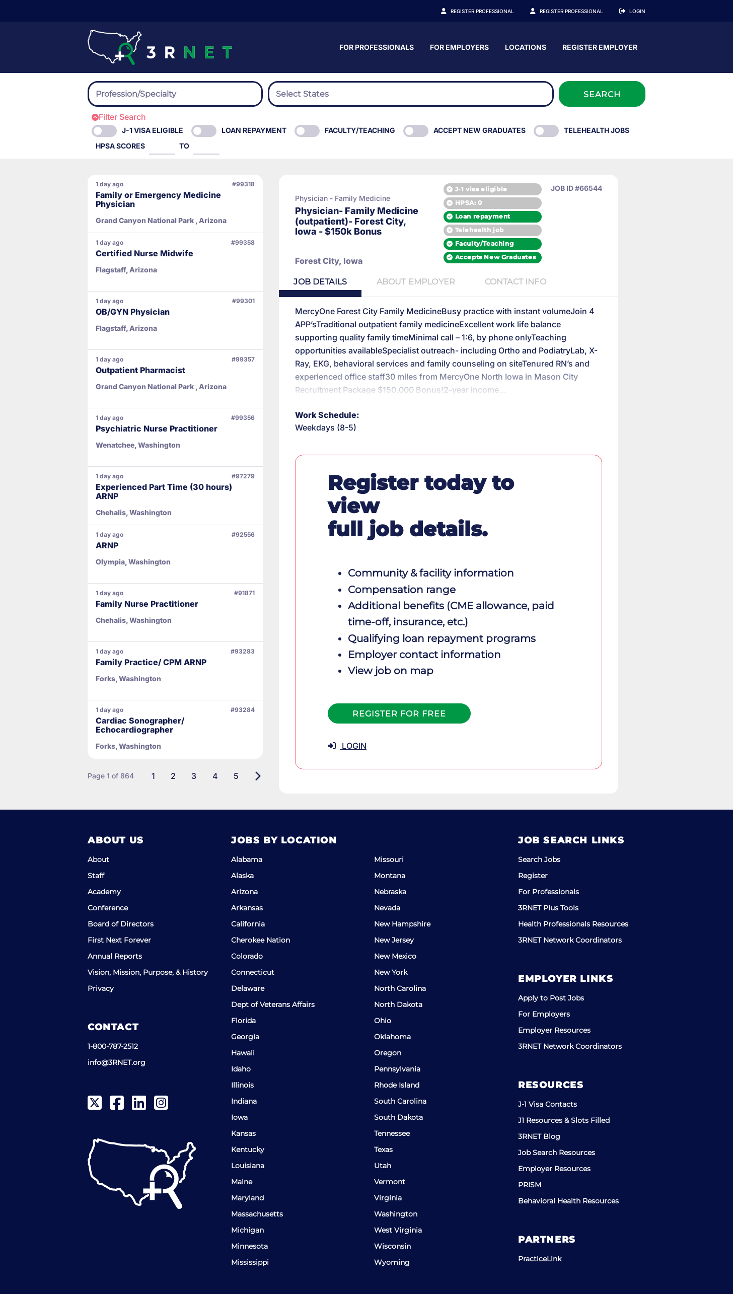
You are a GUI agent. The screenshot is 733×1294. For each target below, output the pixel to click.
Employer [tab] (420, 282)
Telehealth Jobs (596, 130)
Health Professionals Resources (573, 923)
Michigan (247, 1229)
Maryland (247, 1197)
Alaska (242, 875)
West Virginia (398, 1229)
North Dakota (398, 1004)
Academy (104, 891)
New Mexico (395, 955)
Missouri (389, 859)
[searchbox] (151, 94)
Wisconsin (392, 1245)
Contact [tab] (522, 282)
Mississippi (250, 1261)
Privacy (101, 987)
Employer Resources (554, 1029)
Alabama (246, 859)
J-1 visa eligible (509, 188)
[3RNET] (160, 47)
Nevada (387, 907)
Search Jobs (539, 859)
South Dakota (398, 1116)
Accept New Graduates (479, 130)
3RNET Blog (539, 1135)
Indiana (244, 1100)
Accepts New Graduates (523, 257)
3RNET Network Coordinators (570, 939)
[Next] (257, 776)
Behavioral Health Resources (568, 1200)
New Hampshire (402, 923)
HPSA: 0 (496, 202)
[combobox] (175, 94)
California (248, 923)
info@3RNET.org (116, 1061)
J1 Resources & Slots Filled (564, 1119)
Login (637, 11)
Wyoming (392, 1261)
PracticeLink (539, 1258)
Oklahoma (392, 1036)
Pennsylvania (397, 1068)
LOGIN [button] (347, 723)
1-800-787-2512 (113, 1045)
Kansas (243, 1132)
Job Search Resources (556, 1152)
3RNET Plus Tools (548, 907)
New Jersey (394, 939)
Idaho (241, 1068)
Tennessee (392, 1132)
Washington (395, 1213)
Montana (389, 875)
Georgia (245, 1036)
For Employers (558, 47)
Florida (243, 1020)
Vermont (389, 1181)
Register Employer (577, 11)
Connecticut (252, 971)
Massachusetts (257, 1213)
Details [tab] (321, 282)
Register (533, 875)
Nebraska (390, 891)
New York (390, 971)
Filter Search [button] (119, 117)
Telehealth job (507, 230)
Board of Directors (121, 923)
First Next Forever (119, 939)
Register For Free (399, 691)
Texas (383, 1149)
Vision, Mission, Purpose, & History (148, 971)
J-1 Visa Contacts (547, 1103)
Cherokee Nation (260, 939)
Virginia (388, 1197)
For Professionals (475, 47)
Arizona (244, 891)
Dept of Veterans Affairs (273, 1004)
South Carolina (400, 1100)
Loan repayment (510, 216)
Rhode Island (396, 1084)
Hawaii (243, 1052)
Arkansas (247, 907)
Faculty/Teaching (360, 130)
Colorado (247, 955)
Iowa (239, 1116)
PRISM (529, 1184)
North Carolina (400, 987)
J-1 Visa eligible (152, 130)
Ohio (382, 1020)
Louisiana (247, 1165)
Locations (624, 47)
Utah (382, 1165)
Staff (96, 875)
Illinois (242, 1084)
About (98, 859)
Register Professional (493, 11)
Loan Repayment (254, 130)
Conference (108, 907)
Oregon (387, 1052)
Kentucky (247, 1149)
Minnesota (249, 1245)
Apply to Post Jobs (551, 997)
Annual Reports (115, 955)
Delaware (247, 987)
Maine (241, 1181)
